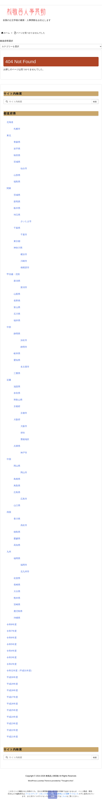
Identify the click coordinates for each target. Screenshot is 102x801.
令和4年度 (12, 650)
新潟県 (17, 281)
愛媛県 (17, 538)
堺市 (23, 433)
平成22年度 (12, 730)
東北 (9, 135)
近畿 (9, 380)
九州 (9, 551)
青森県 (17, 142)
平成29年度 (12, 684)
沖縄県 (17, 617)
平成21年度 (12, 736)
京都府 (17, 406)
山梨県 (17, 294)
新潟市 (24, 287)
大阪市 (24, 426)
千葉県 (17, 228)
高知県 (17, 545)
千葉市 (24, 234)
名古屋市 (25, 366)
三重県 (17, 373)
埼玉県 (17, 214)
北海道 (10, 122)
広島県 (17, 492)
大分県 (17, 591)
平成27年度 (12, 697)
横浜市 (24, 254)
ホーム (7, 33)
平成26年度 (12, 703)
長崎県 (17, 584)
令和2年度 (12, 664)
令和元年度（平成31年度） (20, 670)
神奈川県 (18, 247)
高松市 (24, 525)
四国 (9, 512)
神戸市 (24, 452)
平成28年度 (12, 690)
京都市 (24, 413)
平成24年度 (12, 717)
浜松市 (24, 340)
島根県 (17, 479)
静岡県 (17, 333)
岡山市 (24, 472)
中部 (9, 327)
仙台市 (24, 168)
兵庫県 (17, 446)
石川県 (17, 314)
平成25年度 (12, 710)
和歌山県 (18, 399)
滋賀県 (17, 386)
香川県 (17, 518)
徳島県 (17, 532)
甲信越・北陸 (13, 274)
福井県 (17, 320)
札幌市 (17, 129)
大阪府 (17, 419)
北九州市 (25, 571)
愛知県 (17, 360)
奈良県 (17, 393)
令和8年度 (12, 624)
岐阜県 (17, 353)
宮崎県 (17, 604)
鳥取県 (17, 485)
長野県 (17, 300)
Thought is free (67, 781)
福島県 (17, 181)
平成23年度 (12, 723)
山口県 (17, 505)
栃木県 (17, 208)
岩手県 (17, 148)
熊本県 (17, 598)
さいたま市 (26, 221)
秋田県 (17, 155)
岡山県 (17, 466)
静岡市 (24, 347)
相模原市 (25, 267)
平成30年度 (12, 677)
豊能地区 (25, 439)
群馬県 (17, 201)
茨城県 (17, 195)
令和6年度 (12, 637)
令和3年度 (12, 657)
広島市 (24, 498)
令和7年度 (12, 631)
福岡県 (17, 558)
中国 (9, 459)
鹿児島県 (18, 611)
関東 (9, 188)
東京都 (17, 241)
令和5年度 (12, 644)
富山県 (17, 307)
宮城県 (17, 162)
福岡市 (24, 565)
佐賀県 (17, 578)
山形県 (17, 175)
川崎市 (24, 261)
